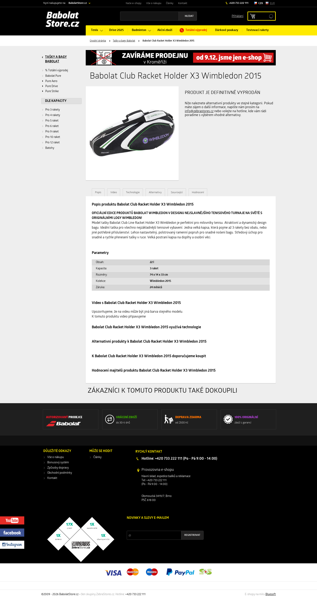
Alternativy (155, 192)
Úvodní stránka (98, 41)
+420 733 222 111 (238, 3)
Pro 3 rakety (52, 109)
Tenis (94, 30)
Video (113, 192)
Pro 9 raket (52, 131)
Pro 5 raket (51, 120)
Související (177, 192)
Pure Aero (51, 81)
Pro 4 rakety (52, 115)
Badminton (139, 30)
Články (169, 3)
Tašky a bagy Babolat (124, 41)
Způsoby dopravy (58, 467)
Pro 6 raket (52, 126)
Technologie (133, 192)
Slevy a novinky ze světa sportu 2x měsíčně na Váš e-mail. (161, 525)
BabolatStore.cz (78, 3)
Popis (98, 192)
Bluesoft (270, 594)
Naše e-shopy (134, 3)
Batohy (49, 148)
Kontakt (182, 3)
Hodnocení (198, 192)
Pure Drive (51, 86)
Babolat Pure (53, 76)
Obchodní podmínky (59, 472)
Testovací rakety (257, 30)
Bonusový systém (58, 462)
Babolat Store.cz (62, 20)
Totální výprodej (196, 30)
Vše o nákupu (153, 3)
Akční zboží (164, 30)
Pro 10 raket (52, 137)
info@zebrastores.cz (199, 111)
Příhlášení (237, 16)
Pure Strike (52, 91)
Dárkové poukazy (226, 30)
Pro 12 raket (52, 142)
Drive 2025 (116, 30)
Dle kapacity (56, 101)
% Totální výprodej (56, 70)
